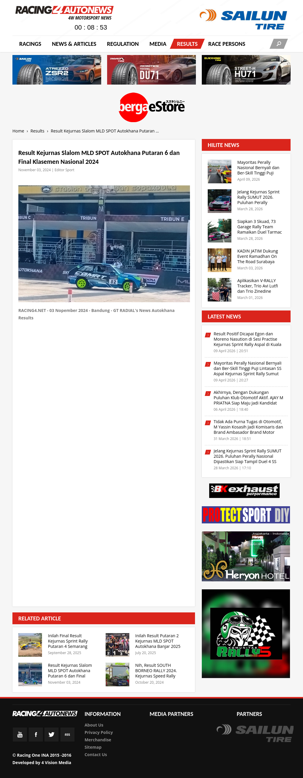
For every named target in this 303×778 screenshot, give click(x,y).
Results (187, 43)
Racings (30, 43)
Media (157, 43)
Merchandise (98, 740)
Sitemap (93, 747)
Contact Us (96, 754)
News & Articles (74, 43)
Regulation (122, 43)
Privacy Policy (99, 732)
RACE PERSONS (226, 43)
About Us (94, 725)
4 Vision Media (56, 762)
